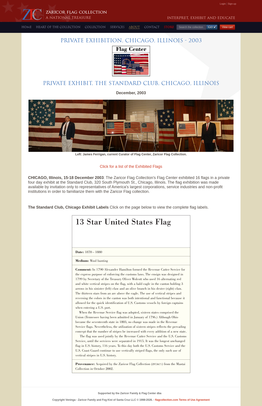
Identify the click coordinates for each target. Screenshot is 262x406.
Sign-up (232, 3)
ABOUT (134, 27)
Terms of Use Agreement (182, 399)
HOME (26, 27)
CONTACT (151, 27)
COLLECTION (95, 27)
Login (223, 3)
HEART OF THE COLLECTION (58, 27)
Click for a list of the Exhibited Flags (131, 166)
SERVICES (117, 27)
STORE (169, 27)
